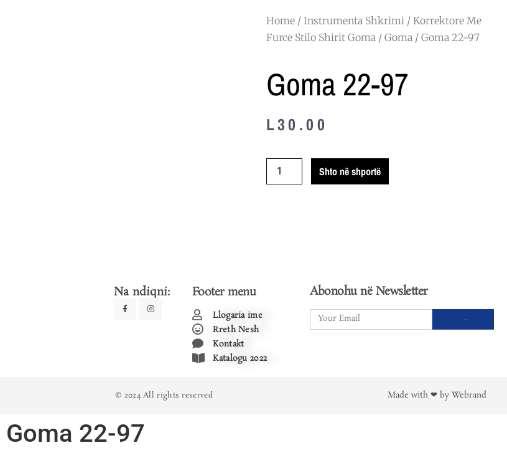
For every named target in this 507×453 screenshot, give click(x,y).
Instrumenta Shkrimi (354, 20)
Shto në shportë (350, 171)
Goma (398, 37)
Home (280, 20)
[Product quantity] (284, 171)
